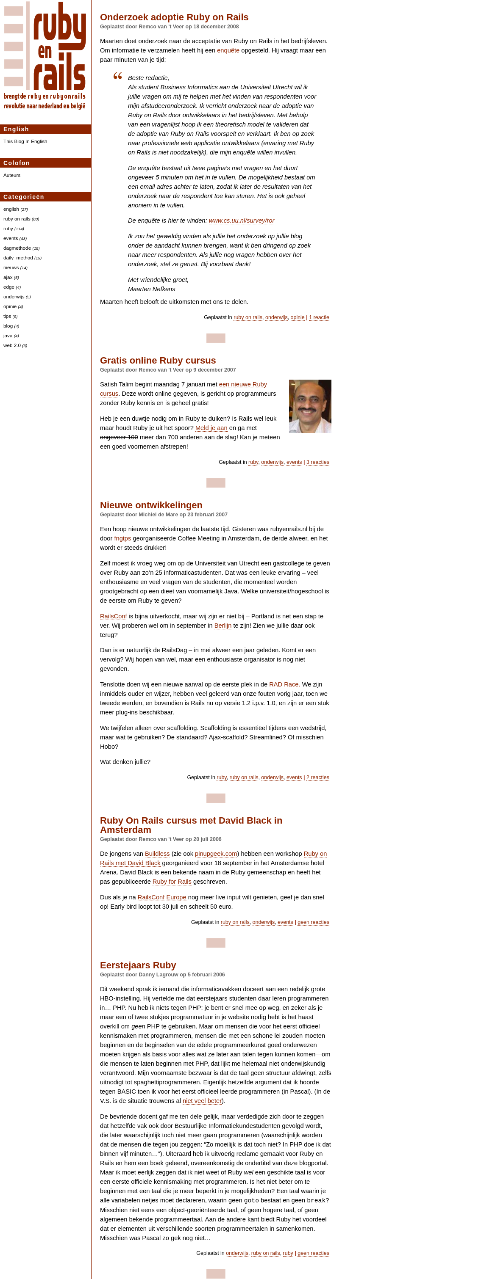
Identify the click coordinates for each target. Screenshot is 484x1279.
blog (8, 325)
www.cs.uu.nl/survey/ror (242, 220)
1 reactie (319, 317)
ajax (8, 277)
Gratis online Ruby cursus (158, 360)
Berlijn (223, 625)
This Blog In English (25, 141)
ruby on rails (17, 218)
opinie (10, 306)
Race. (284, 684)
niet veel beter (202, 1100)
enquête (228, 50)
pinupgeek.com (216, 853)
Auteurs (11, 175)
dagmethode (17, 248)
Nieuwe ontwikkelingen (151, 505)
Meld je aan (211, 427)
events (10, 238)
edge (8, 286)
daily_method (18, 257)
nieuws (11, 267)
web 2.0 (12, 345)
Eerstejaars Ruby (138, 965)
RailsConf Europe (162, 897)
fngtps (122, 538)
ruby (8, 228)
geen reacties (313, 922)
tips (7, 316)
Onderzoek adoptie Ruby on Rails (174, 17)
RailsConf (113, 616)
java (8, 335)
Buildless (157, 853)
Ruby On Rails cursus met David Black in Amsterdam (191, 825)
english (11, 209)
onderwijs (14, 296)
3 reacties (317, 462)
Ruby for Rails (172, 881)
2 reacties (317, 777)
